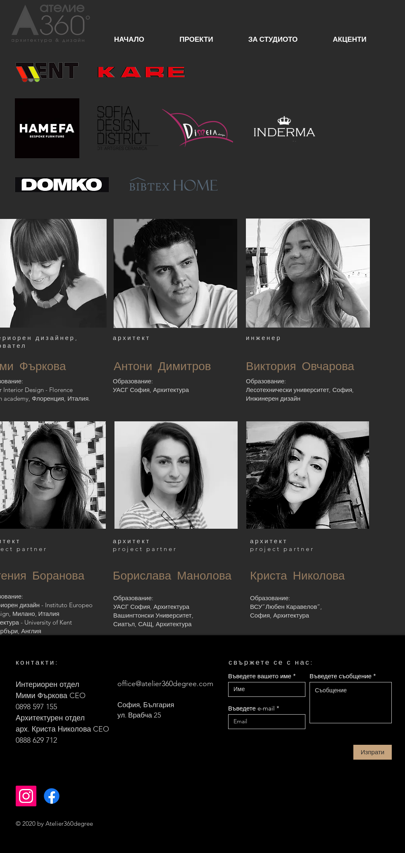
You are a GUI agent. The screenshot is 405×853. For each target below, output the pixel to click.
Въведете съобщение (341, 676)
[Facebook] (51, 796)
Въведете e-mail (251, 708)
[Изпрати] (372, 752)
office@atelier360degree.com (165, 683)
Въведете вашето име (259, 676)
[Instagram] (26, 796)
